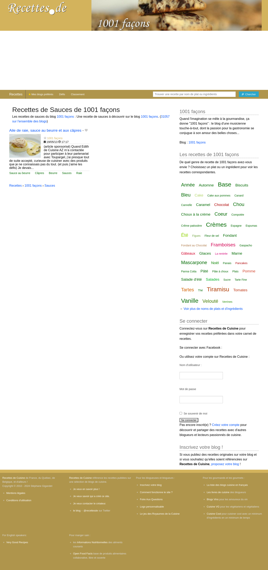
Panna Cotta (188, 271)
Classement (78, 94)
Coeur (220, 214)
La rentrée (221, 253)
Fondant (230, 235)
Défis (62, 94)
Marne (237, 253)
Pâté (204, 271)
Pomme (249, 271)
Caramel (203, 205)
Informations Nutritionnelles (92, 542)
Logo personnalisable (152, 506)
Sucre (227, 279)
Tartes (187, 289)
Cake (199, 195)
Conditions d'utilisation (18, 500)
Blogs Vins (213, 499)
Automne (206, 185)
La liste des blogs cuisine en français (227, 484)
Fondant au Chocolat (194, 245)
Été (184, 235)
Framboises (223, 244)
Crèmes (216, 224)
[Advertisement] (134, 60)
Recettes (15, 94)
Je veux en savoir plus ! (86, 489)
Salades (213, 279)
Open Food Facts (83, 553)
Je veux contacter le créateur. (89, 503)
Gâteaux (188, 253)
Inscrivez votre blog (151, 484)
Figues (196, 235)
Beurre (53, 173)
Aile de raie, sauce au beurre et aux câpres (45, 130)
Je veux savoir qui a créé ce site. (91, 496)
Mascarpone (194, 262)
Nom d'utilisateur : (191, 365)
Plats (235, 271)
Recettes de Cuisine (13, 477)
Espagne (236, 225)
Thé (200, 290)
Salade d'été (191, 279)
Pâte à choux (220, 271)
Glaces (205, 253)
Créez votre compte (226, 425)
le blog (77, 510)
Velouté (210, 301)
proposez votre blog (225, 464)
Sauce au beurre (19, 173)
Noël (215, 263)
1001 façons (65, 116)
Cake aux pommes (218, 195)
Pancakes (241, 263)
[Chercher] (249, 94)
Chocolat (221, 205)
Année (188, 184)
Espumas (251, 225)
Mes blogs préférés (41, 94)
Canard (239, 195)
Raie (79, 173)
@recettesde (91, 510)
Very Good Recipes (17, 542)
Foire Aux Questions (151, 499)
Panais (227, 263)
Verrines (227, 301)
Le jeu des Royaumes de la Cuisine (160, 513)
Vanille (189, 300)
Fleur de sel (212, 235)
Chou (238, 204)
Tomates (240, 290)
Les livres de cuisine (218, 492)
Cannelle (186, 205)
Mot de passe (188, 389)
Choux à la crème (195, 214)
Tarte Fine (241, 279)
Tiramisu (218, 289)
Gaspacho (245, 245)
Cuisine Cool (214, 513)
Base (224, 184)
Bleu (186, 194)
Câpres (39, 173)
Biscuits (241, 185)
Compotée (237, 214)
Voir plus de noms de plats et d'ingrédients (213, 308)
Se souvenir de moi (195, 413)
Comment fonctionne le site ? (156, 492)
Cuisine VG (213, 506)
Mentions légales (15, 493)
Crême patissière (191, 225)
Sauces (67, 173)
